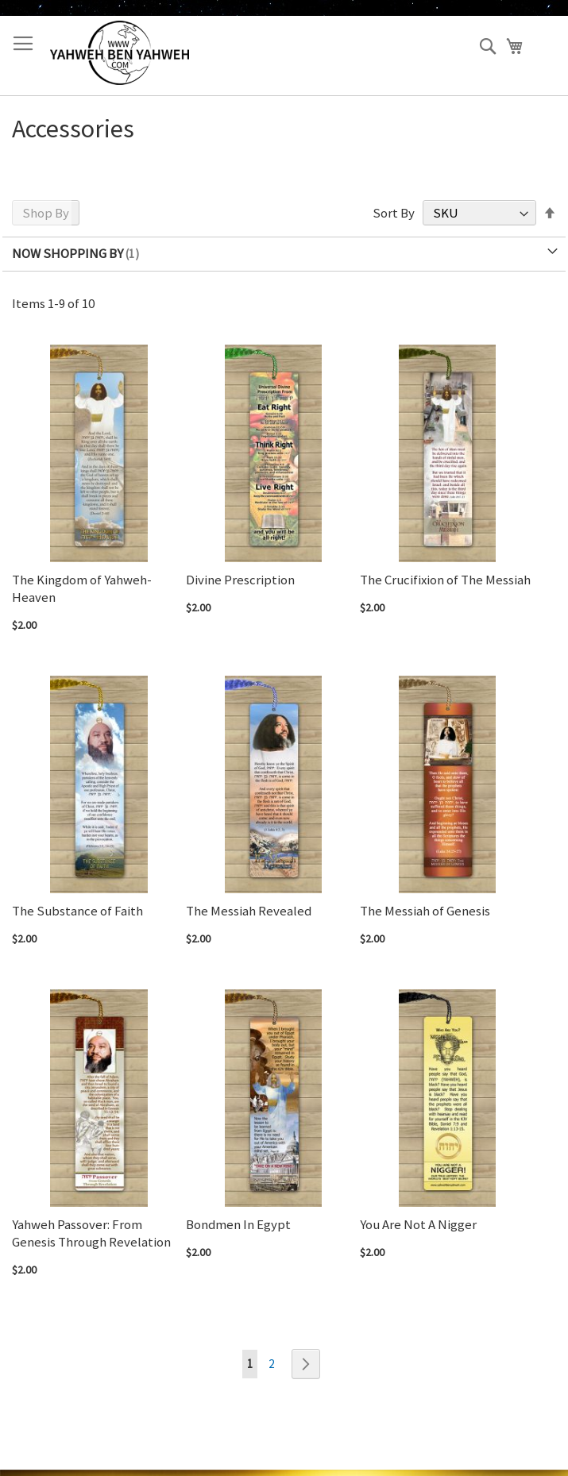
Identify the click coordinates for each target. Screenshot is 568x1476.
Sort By (394, 213)
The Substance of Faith (77, 910)
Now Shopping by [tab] (67, 253)
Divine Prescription (240, 579)
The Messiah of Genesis (425, 910)
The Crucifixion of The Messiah (445, 579)
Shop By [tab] (45, 213)
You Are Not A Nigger (418, 1224)
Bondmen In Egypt (238, 1224)
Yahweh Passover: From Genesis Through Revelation (91, 1233)
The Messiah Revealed (248, 910)
